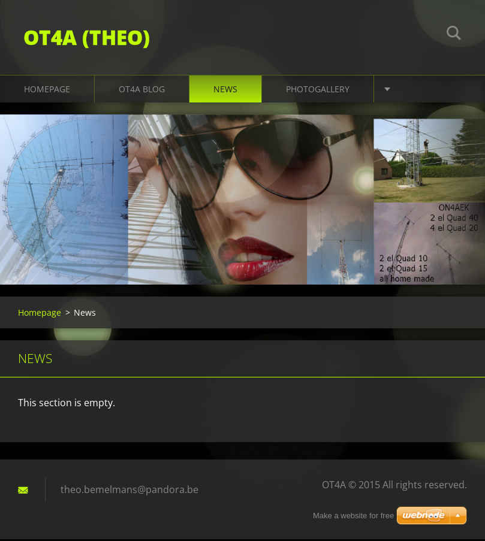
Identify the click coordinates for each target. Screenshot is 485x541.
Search (454, 35)
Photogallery (318, 90)
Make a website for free (353, 515)
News (225, 90)
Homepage (47, 90)
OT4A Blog (142, 90)
